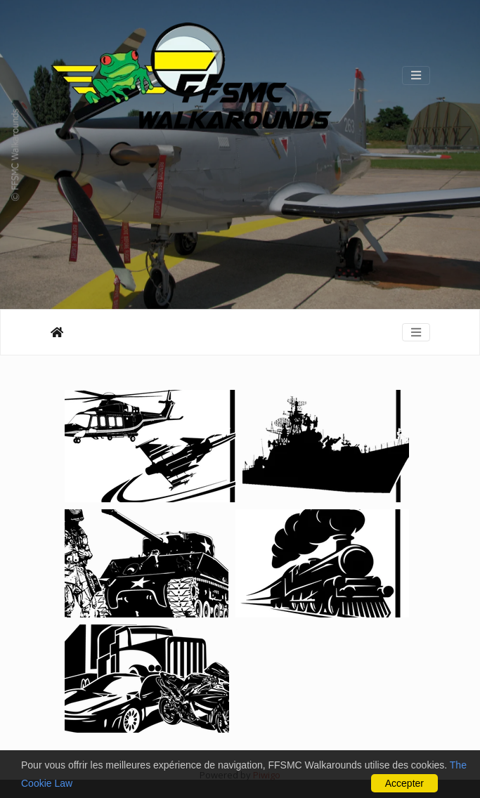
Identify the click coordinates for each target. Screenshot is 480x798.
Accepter (404, 783)
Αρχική (57, 332)
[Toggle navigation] (416, 75)
